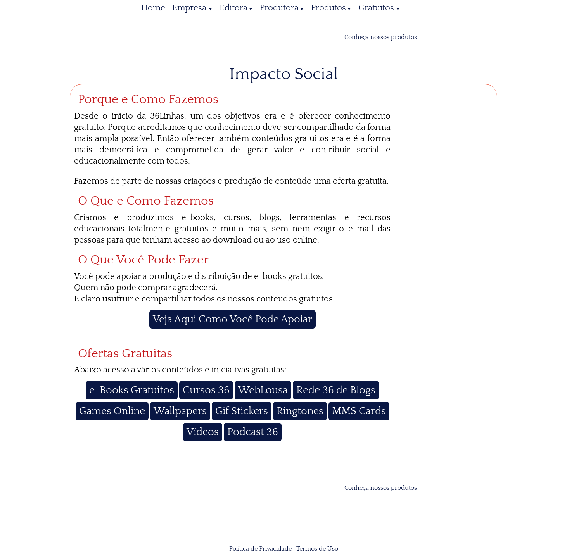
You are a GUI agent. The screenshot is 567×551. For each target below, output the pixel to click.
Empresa (190, 8)
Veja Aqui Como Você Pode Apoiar (232, 319)
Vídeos (203, 432)
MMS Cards (359, 411)
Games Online (112, 411)
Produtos (328, 8)
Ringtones (300, 411)
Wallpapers (180, 411)
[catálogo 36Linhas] (428, 37)
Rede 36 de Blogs (335, 390)
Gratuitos (377, 8)
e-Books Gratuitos (131, 390)
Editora (233, 8)
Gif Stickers (241, 411)
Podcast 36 (252, 432)
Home (153, 8)
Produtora (279, 8)
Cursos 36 (206, 390)
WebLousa (263, 390)
